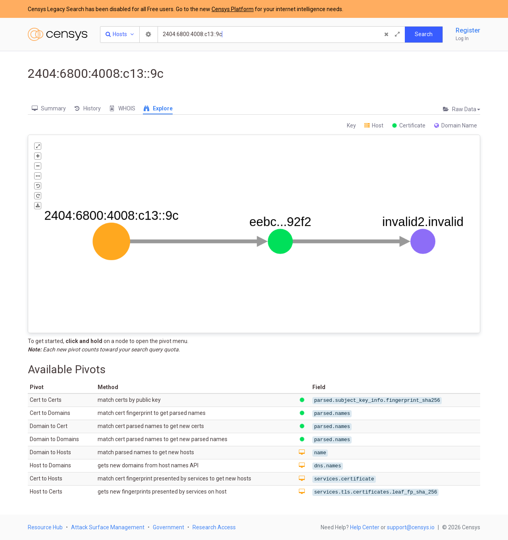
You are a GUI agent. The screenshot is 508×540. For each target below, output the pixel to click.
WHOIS (121, 108)
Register (468, 30)
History (87, 108)
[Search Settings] (149, 34)
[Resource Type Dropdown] (120, 34)
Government (168, 527)
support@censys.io (411, 527)
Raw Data (461, 109)
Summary (48, 108)
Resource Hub (45, 527)
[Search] (270, 34)
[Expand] (397, 34)
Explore (158, 108)
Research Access (214, 527)
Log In (462, 38)
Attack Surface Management (107, 527)
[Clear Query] (386, 34)
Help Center (364, 527)
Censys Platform (233, 9)
